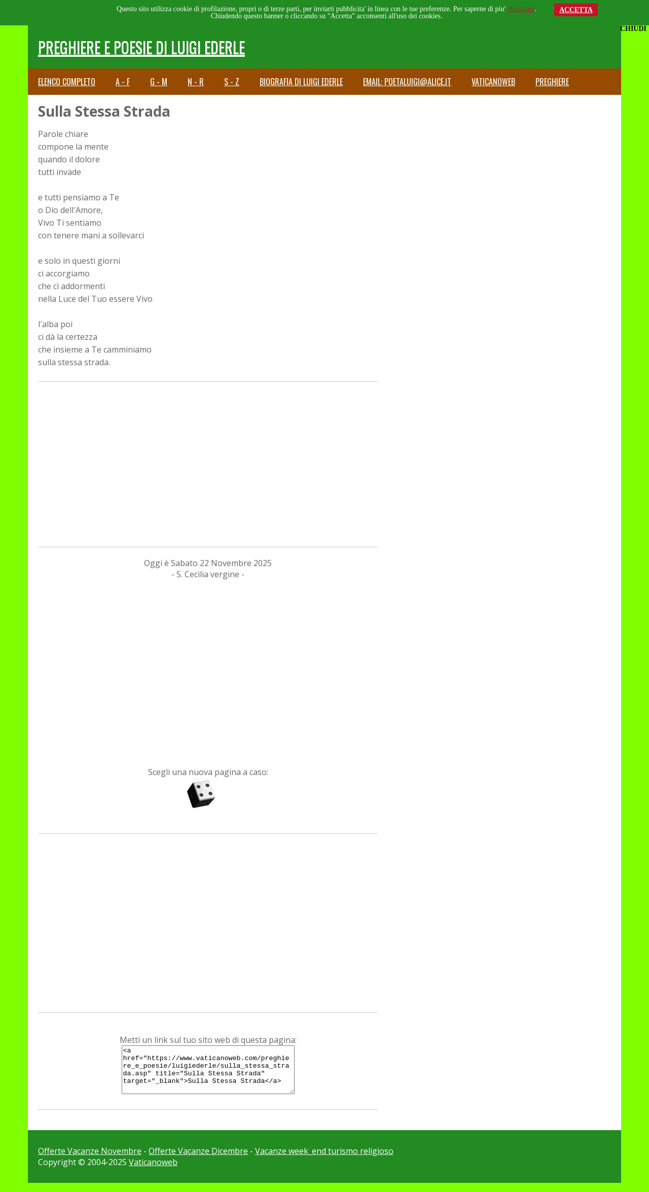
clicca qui (521, 9)
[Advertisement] (208, 463)
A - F (123, 82)
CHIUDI (633, 28)
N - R (196, 82)
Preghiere (552, 82)
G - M (158, 82)
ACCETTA (576, 10)
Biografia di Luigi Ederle (301, 82)
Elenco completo (66, 82)
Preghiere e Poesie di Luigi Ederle (141, 47)
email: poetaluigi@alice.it (407, 82)
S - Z (231, 82)
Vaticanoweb (493, 82)
